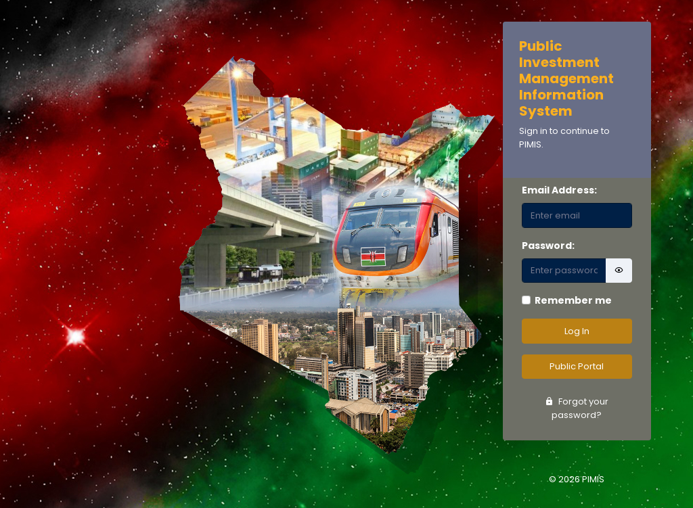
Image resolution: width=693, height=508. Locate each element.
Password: (548, 245)
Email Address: (559, 190)
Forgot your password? (576, 408)
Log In (576, 331)
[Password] (564, 270)
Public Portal (577, 366)
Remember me (573, 300)
